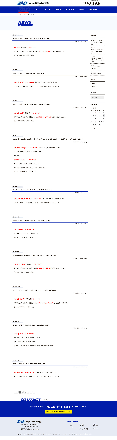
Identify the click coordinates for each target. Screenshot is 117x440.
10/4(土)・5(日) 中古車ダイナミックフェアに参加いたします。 (38, 327)
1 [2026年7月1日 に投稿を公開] (95, 113)
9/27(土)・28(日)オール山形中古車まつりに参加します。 (35, 366)
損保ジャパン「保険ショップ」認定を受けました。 (97, 42)
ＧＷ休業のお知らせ (96, 74)
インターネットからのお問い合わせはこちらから (58, 415)
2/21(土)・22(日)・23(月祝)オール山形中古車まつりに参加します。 (39, 192)
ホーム (22, 14)
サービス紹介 (81, 427)
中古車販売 (82, 429)
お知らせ (28, 14)
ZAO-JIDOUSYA (79, 437)
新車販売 (81, 430)
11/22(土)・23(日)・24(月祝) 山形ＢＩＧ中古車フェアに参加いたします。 (42, 258)
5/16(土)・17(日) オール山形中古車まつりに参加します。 (35, 73)
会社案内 (71, 430)
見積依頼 (95, 427)
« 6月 (93, 128)
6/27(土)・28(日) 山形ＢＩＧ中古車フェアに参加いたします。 (37, 38)
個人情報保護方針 (96, 0)
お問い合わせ (96, 429)
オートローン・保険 (84, 433)
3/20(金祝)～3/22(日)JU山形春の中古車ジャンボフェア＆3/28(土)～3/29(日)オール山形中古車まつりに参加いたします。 (50, 140)
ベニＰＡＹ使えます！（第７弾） (96, 67)
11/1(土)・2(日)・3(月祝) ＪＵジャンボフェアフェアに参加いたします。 (41, 292)
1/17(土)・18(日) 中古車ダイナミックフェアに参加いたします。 (38, 223)
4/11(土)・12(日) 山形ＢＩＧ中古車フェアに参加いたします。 (37, 104)
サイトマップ (89, 0)
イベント (80, 41)
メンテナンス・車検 (84, 432)
